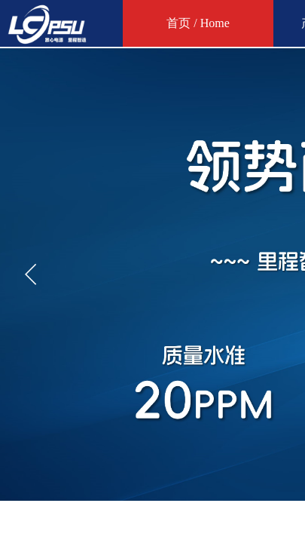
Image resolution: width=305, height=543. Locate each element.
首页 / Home (198, 23)
